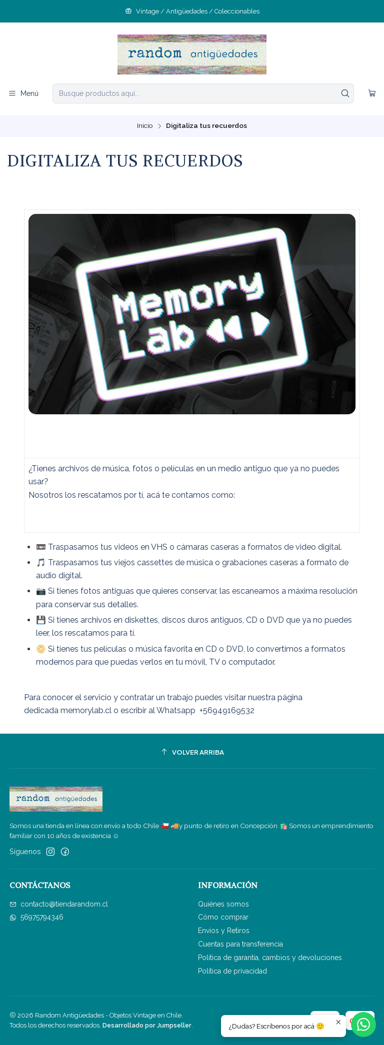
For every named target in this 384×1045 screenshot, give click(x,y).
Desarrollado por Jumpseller (147, 1025)
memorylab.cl (86, 710)
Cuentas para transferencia (240, 944)
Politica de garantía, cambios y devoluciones (270, 958)
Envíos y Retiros (224, 931)
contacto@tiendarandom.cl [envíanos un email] (59, 904)
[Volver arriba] (192, 752)
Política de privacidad (232, 971)
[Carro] (372, 93)
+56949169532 (227, 710)
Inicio (145, 125)
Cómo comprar (223, 917)
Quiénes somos (223, 904)
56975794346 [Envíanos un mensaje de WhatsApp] (37, 917)
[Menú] (23, 93)
